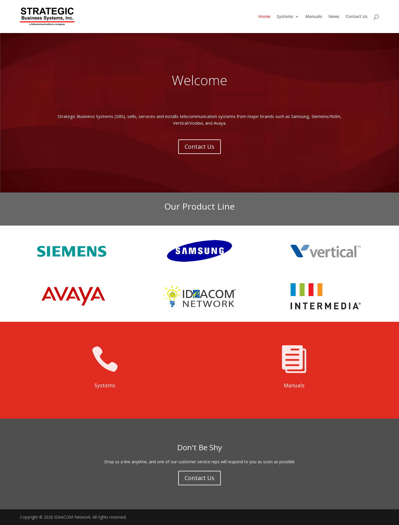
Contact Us (356, 16)
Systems (285, 16)
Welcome (199, 86)
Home (264, 16)
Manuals (313, 16)
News (334, 16)
